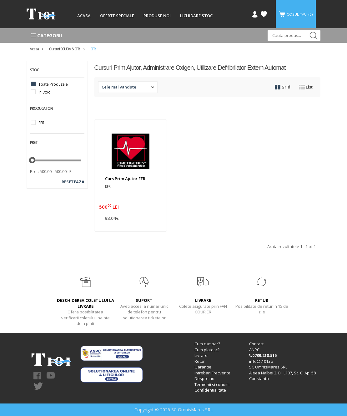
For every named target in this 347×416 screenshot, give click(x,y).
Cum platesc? (206, 350)
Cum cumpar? (207, 344)
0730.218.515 (263, 355)
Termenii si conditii (211, 384)
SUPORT (144, 300)
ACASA (84, 15)
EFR (93, 49)
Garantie (202, 367)
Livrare (201, 355)
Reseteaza (73, 182)
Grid (282, 87)
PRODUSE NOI (157, 15)
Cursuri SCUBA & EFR (64, 49)
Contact (256, 344)
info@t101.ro (261, 361)
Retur (199, 361)
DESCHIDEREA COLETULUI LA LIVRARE (85, 303)
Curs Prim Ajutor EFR (125, 178)
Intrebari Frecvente (212, 373)
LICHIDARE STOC (196, 15)
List (306, 87)
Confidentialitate (210, 390)
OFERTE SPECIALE (117, 15)
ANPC (254, 350)
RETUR (261, 300)
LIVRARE (203, 300)
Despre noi (204, 378)
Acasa (34, 49)
